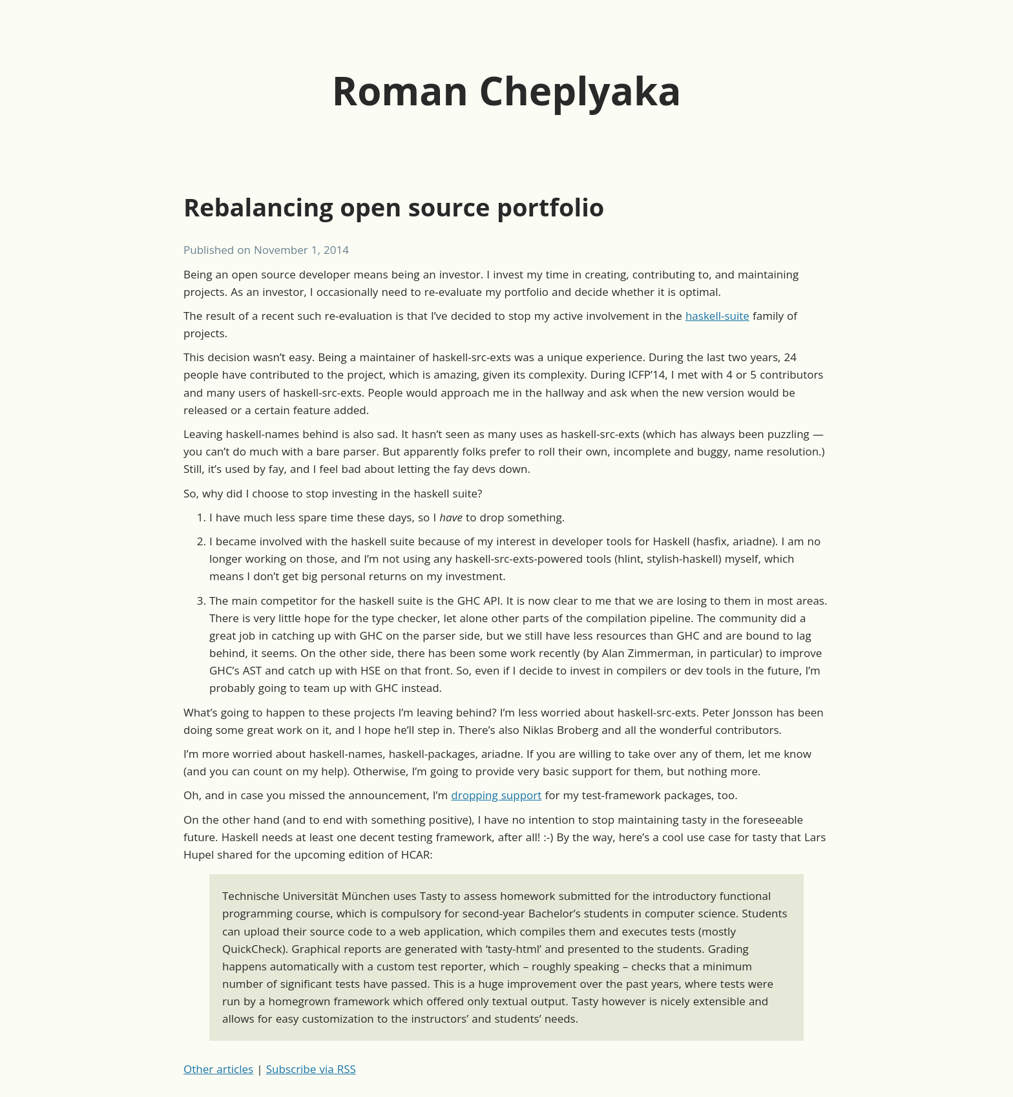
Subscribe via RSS (311, 1068)
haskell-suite (717, 315)
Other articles (218, 1068)
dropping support (496, 795)
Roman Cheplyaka (507, 90)
